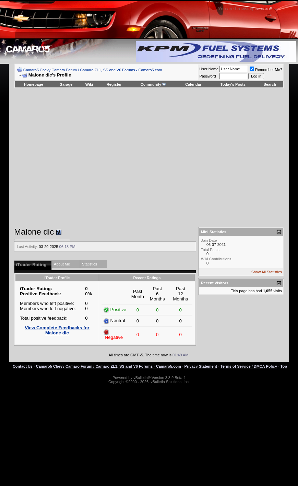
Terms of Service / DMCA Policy (248, 366)
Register (114, 84)
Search (270, 84)
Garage (66, 84)
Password (207, 76)
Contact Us (23, 366)
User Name (208, 69)
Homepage (33, 84)
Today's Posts (233, 84)
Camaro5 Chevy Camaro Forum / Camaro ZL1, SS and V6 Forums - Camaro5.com (92, 70)
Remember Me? (266, 70)
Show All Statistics (266, 272)
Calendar (193, 84)
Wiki (89, 84)
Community (153, 84)
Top (284, 366)
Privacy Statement (200, 366)
